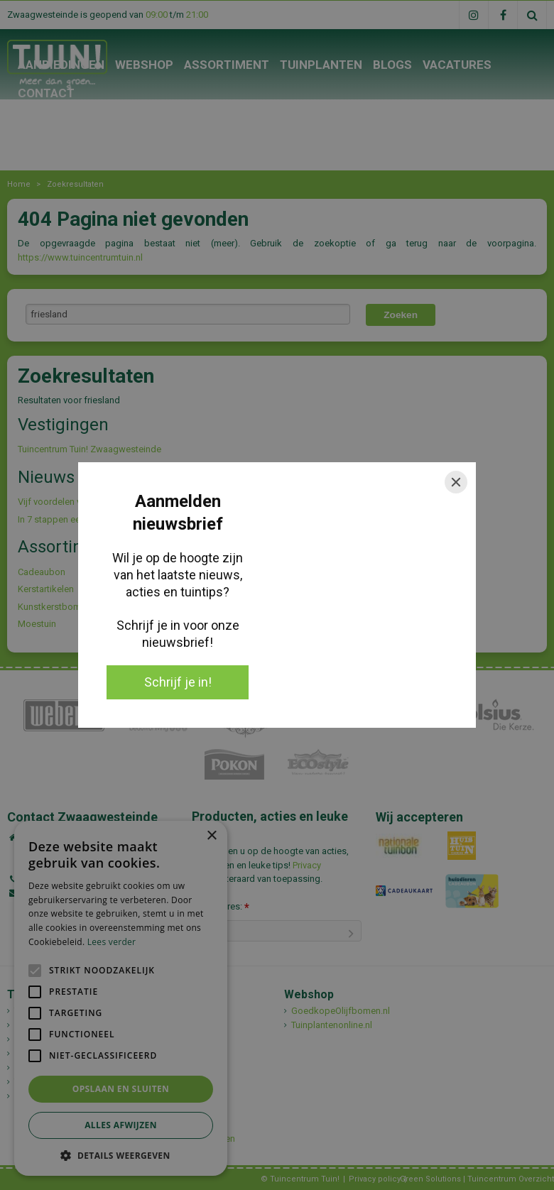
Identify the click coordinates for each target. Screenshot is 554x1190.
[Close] (456, 482)
